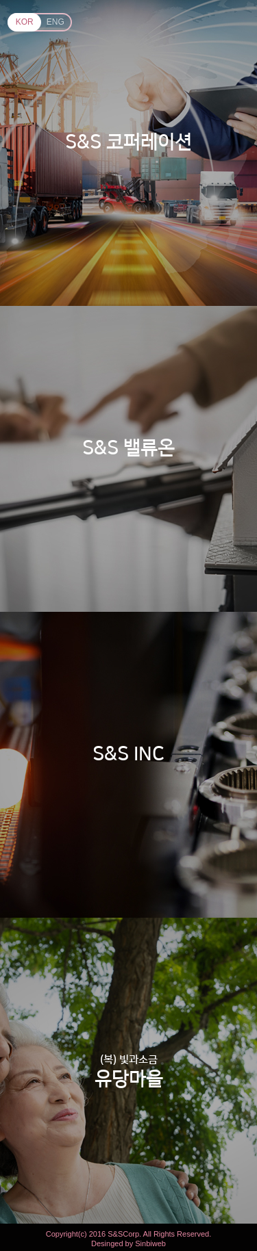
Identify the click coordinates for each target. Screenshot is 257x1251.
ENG (55, 22)
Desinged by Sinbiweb (128, 1244)
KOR (25, 22)
